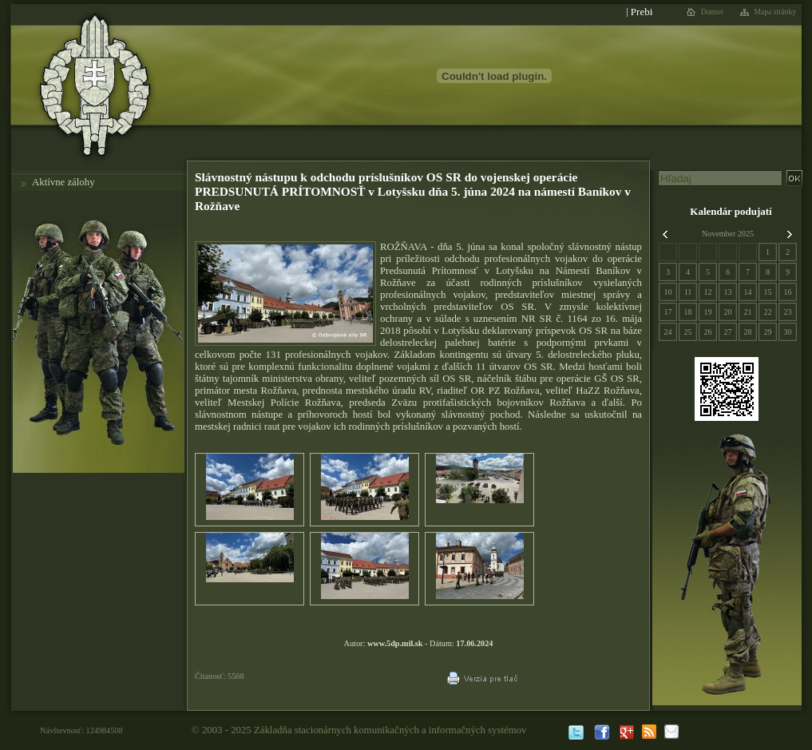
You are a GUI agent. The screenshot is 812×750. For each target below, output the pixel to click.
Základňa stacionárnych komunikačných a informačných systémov (390, 730)
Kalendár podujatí (730, 211)
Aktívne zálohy (63, 182)
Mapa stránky (776, 12)
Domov (712, 12)
